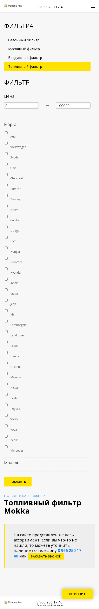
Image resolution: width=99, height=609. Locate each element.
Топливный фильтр (25, 66)
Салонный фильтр (23, 40)
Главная (10, 496)
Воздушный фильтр (25, 57)
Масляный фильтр (24, 48)
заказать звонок (46, 556)
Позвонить (77, 594)
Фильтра (39, 496)
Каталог (24, 496)
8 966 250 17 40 (52, 7)
